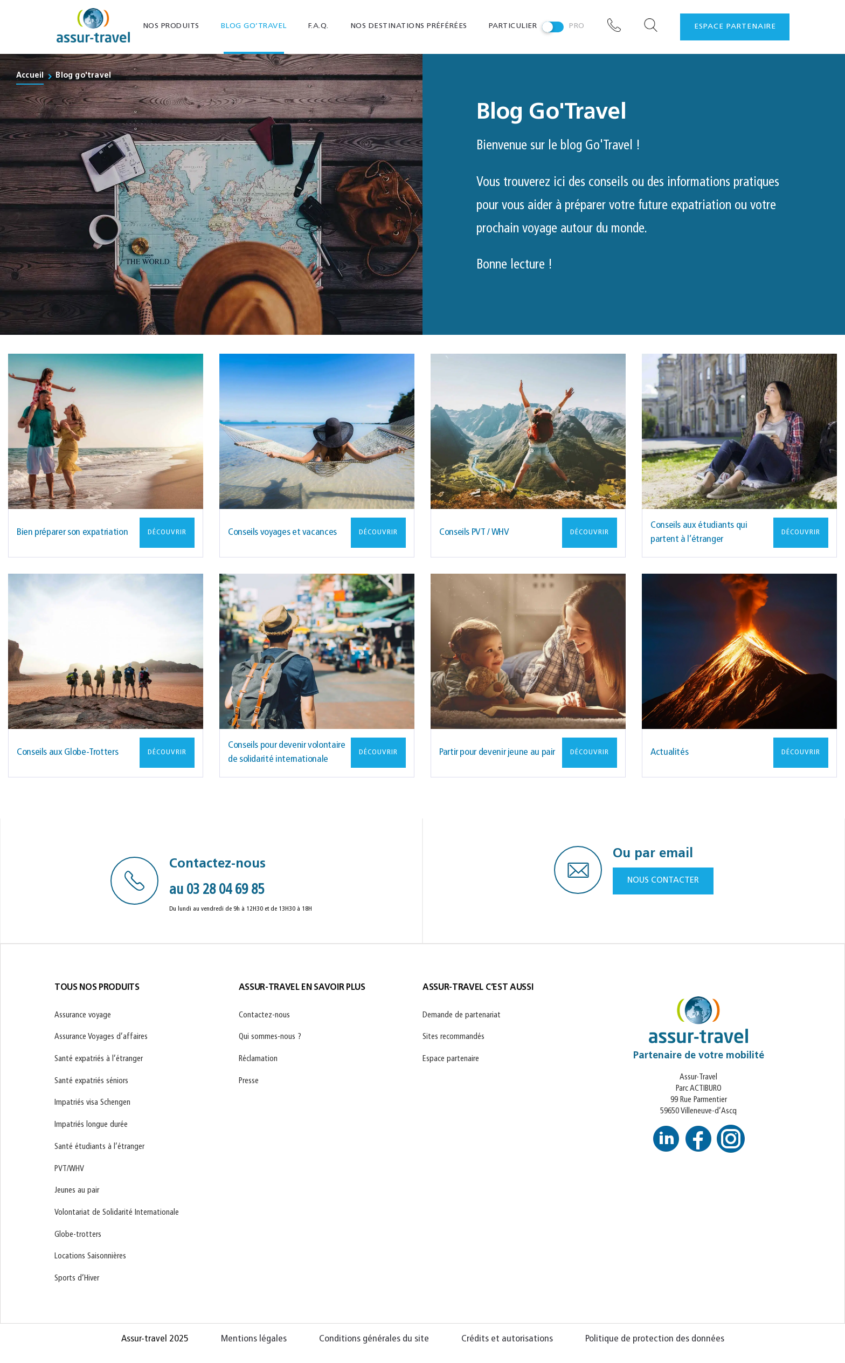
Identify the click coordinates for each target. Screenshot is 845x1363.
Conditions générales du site (374, 1339)
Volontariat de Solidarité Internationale (116, 1213)
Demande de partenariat (461, 1015)
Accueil (30, 76)
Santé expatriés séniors (91, 1081)
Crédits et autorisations (507, 1339)
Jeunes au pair (76, 1191)
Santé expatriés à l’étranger (98, 1059)
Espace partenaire (450, 1059)
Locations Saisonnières (90, 1256)
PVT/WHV (69, 1169)
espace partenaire (735, 27)
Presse (249, 1081)
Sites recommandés (453, 1037)
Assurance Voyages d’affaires (101, 1037)
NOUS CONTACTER (663, 881)
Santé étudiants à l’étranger (99, 1147)
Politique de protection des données (654, 1339)
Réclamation (258, 1059)
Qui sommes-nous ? (270, 1037)
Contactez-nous (264, 1015)
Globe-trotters (77, 1235)
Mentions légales (254, 1339)
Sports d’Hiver (76, 1279)
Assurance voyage (82, 1015)
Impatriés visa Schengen (92, 1103)
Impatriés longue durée (91, 1125)
